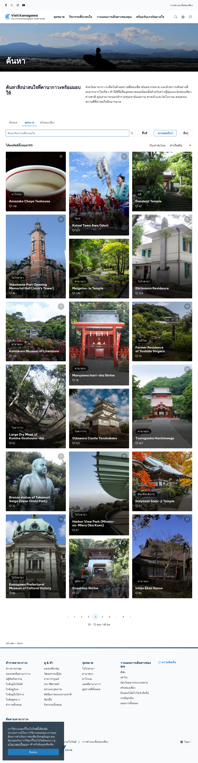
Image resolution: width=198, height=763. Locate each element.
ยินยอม (33, 752)
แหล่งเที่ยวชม (51, 668)
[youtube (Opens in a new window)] (23, 5)
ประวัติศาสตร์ (51, 684)
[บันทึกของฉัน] (190, 16)
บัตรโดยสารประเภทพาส (134, 682)
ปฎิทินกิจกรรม (14, 679)
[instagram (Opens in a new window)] (18, 5)
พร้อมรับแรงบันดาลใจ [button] (150, 17)
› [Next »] (130, 616)
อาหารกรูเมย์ (51, 679)
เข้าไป (123, 677)
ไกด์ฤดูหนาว (13, 699)
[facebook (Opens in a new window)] (6, 5)
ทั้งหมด (13, 122)
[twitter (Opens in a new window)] (12, 5)
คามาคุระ (87, 673)
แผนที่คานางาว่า (91, 684)
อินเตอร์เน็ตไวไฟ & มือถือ (134, 693)
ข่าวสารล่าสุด (13, 668)
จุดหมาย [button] (59, 17)
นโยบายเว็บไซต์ (67, 741)
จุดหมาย (29, 122)
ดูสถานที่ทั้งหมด (91, 689)
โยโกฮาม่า (88, 668)
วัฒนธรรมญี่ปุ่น (52, 673)
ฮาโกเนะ (87, 679)
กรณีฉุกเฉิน (127, 698)
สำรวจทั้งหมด (14, 704)
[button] (183, 16)
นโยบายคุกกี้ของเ (18, 744)
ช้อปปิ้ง (48, 699)
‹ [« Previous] (67, 616)
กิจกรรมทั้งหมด (53, 704)
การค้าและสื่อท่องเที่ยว (181, 5)
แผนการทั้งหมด (129, 703)
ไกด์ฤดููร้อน (12, 689)
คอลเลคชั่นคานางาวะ (18, 673)
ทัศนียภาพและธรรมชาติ (58, 694)
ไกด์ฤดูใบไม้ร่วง (15, 694)
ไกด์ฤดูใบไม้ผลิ (14, 684)
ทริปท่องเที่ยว (47, 122)
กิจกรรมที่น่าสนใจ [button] (80, 17)
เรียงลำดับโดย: (157, 145)
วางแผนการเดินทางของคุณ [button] (114, 17)
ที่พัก (123, 672)
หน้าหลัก (10, 643)
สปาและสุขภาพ (53, 689)
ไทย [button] (184, 742)
